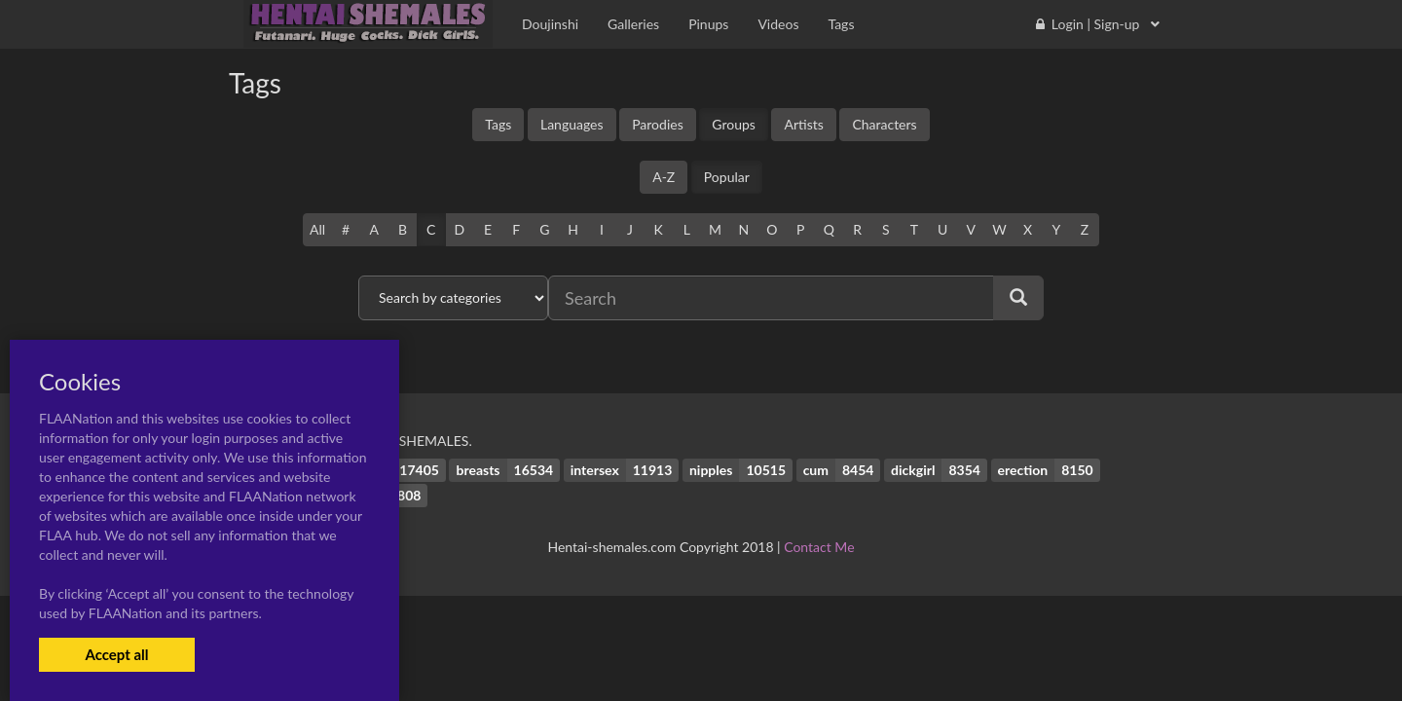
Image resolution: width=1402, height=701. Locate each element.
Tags (498, 124)
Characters (884, 124)
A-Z (663, 176)
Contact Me (819, 546)
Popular (727, 176)
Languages (572, 124)
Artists (803, 124)
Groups (734, 124)
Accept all (116, 654)
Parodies (657, 124)
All (317, 229)
